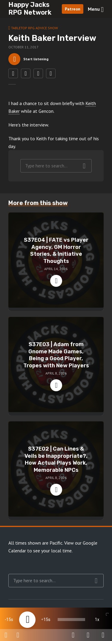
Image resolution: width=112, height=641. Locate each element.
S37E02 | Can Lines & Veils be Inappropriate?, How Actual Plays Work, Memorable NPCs (56, 459)
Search (84, 166)
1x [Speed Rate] (97, 619)
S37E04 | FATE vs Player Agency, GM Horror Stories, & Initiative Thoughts (56, 250)
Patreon (72, 9)
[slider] (71, 619)
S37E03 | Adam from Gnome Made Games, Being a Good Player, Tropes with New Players (56, 355)
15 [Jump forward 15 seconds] (45, 619)
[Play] (27, 619)
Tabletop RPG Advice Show (34, 28)
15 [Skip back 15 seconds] (8, 619)
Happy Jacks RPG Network (29, 8)
